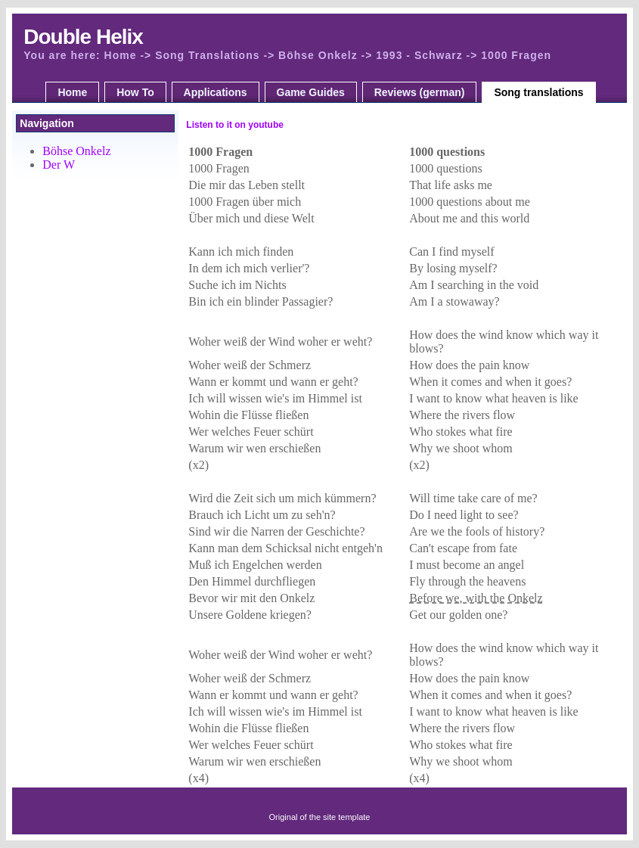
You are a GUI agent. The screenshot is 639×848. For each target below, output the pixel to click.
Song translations (538, 92)
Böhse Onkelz (76, 150)
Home (72, 92)
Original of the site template (320, 817)
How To (135, 92)
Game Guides (311, 92)
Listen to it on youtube (235, 125)
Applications (215, 92)
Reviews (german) (419, 92)
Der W (58, 164)
